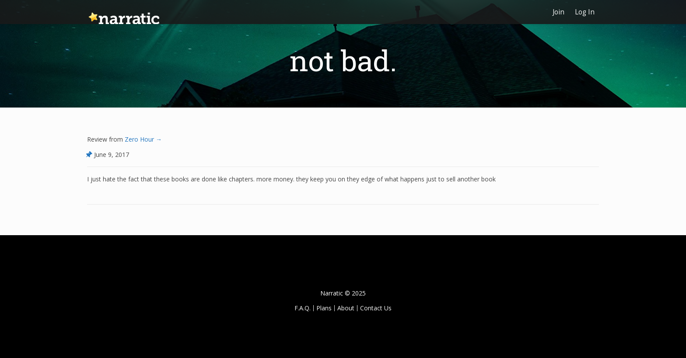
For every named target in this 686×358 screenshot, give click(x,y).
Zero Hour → (142, 139)
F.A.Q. (302, 308)
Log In (585, 12)
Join (558, 12)
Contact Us (376, 308)
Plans (324, 308)
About (345, 308)
